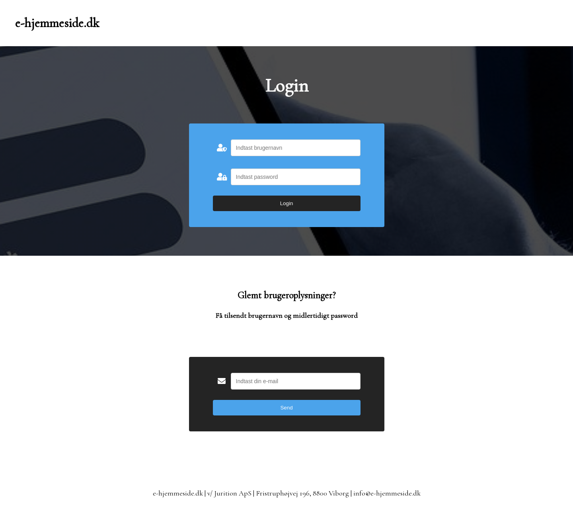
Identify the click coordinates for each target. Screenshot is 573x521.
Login (286, 203)
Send (286, 408)
